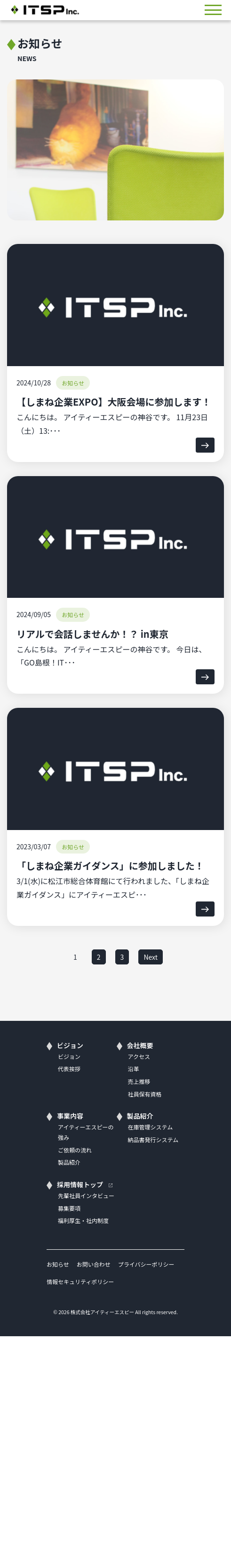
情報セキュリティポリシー (80, 1281)
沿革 (133, 1069)
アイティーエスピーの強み (85, 1132)
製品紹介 (69, 1162)
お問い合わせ (94, 1264)
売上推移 (139, 1081)
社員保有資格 (145, 1094)
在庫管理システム (150, 1127)
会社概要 (140, 1045)
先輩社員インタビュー (86, 1195)
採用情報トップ (80, 1184)
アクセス (139, 1056)
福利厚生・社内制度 (83, 1220)
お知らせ (58, 1264)
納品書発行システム (153, 1140)
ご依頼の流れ (75, 1150)
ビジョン (70, 1045)
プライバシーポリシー (146, 1264)
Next (150, 957)
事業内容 (70, 1115)
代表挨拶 (69, 1069)
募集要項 (69, 1208)
